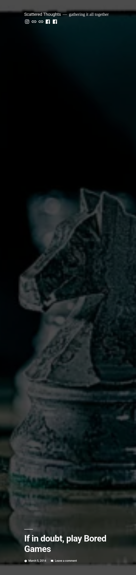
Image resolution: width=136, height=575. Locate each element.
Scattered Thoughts (42, 14)
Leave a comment (66, 560)
